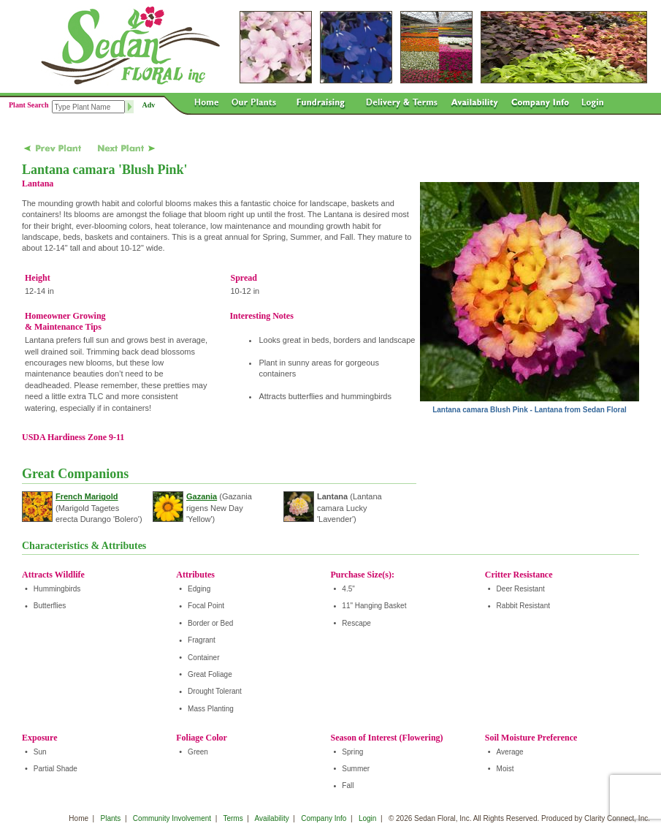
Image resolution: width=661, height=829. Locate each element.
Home (78, 818)
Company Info (323, 818)
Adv (149, 105)
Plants (111, 818)
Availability (272, 818)
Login (367, 818)
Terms (232, 818)
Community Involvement (172, 818)
